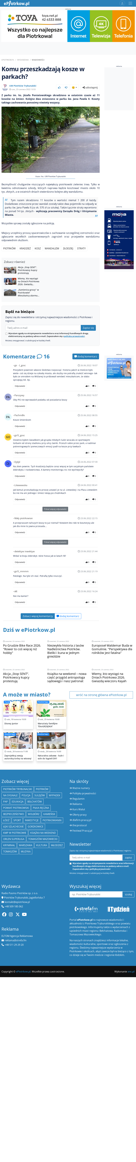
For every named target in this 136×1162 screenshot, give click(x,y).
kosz (38, 248)
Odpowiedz (20, 438)
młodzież (57, 999)
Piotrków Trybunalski (17, 943)
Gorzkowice (35, 980)
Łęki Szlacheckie (13, 980)
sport (17, 974)
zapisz (128, 1011)
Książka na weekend (43, 986)
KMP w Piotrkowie (14, 986)
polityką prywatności (74, 388)
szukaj (128, 1048)
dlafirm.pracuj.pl (81, 973)
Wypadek (54, 949)
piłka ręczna (41, 961)
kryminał (9, 999)
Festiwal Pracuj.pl (82, 984)
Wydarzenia (23, 60)
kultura (41, 999)
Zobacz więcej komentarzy (38, 668)
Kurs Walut (78, 963)
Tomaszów (10, 1005)
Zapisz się (88, 380)
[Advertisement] (50, 283)
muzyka (26, 1005)
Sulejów (39, 949)
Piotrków (9, 248)
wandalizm (52, 248)
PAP (5, 955)
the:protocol (79, 979)
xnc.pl (131, 1125)
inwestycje (32, 974)
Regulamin (78, 952)
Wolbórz (33, 968)
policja (26, 949)
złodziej (68, 248)
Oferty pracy (79, 968)
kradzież (25, 248)
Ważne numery (81, 942)
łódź (6, 974)
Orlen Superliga (13, 993)
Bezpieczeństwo (13, 968)
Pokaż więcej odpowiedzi (55, 561)
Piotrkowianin (52, 974)
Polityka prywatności (84, 947)
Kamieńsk (49, 968)
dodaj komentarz (85, 408)
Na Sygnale (10, 949)
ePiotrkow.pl (8, 60)
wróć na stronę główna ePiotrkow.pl (101, 747)
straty (81, 248)
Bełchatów (34, 955)
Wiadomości (38, 60)
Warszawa (25, 999)
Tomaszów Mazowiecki (42, 993)
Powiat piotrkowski (16, 961)
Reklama (77, 958)
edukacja (17, 955)
